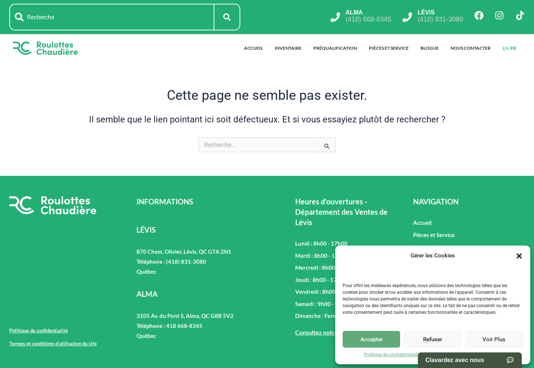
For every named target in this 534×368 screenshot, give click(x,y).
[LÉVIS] (407, 17)
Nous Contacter (471, 48)
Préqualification (335, 48)
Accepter (371, 339)
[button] (519, 256)
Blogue (430, 48)
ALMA (354, 12)
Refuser (432, 339)
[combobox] (111, 17)
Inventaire (288, 48)
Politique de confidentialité (391, 354)
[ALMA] (335, 17)
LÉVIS (426, 12)
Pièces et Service (389, 48)
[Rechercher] (227, 17)
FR (513, 48)
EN (505, 48)
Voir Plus (493, 339)
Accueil (253, 48)
